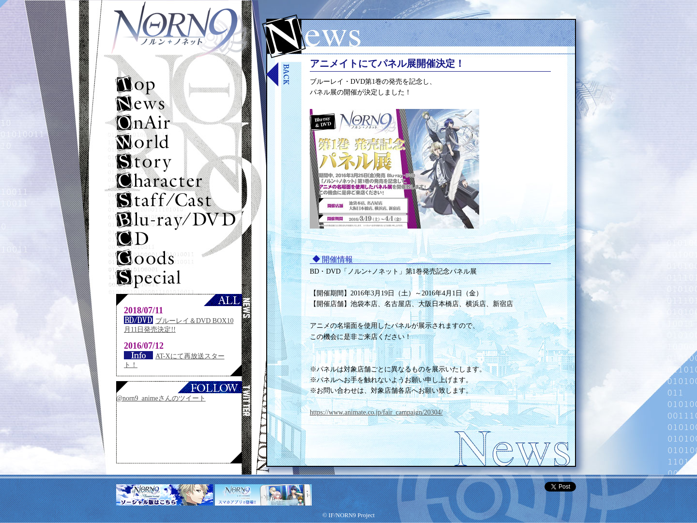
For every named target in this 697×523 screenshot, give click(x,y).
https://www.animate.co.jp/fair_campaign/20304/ (376, 412)
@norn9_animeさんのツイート (161, 398)
